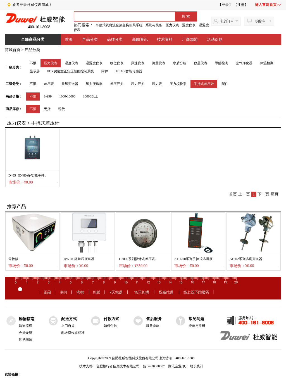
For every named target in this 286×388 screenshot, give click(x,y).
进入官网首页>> (268, 5)
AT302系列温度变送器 (246, 259)
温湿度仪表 (94, 63)
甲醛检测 (221, 63)
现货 (61, 109)
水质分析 (179, 63)
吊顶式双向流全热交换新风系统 (119, 25)
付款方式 (111, 319)
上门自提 (68, 326)
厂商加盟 (190, 39)
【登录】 (225, 5)
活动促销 (215, 39)
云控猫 (13, 259)
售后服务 (154, 319)
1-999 (48, 96)
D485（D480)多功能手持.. (27, 175)
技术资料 (165, 39)
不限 (33, 63)
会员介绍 (25, 333)
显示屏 (35, 71)
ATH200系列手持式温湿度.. (194, 259)
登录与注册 (197, 326)
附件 (104, 71)
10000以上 (90, 96)
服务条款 (152, 326)
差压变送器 (69, 84)
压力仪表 (172, 25)
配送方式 (69, 319)
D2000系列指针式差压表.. (138, 259)
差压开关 (116, 84)
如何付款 (110, 326)
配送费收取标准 (73, 333)
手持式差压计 (204, 84)
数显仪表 (200, 63)
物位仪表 (116, 63)
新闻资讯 (140, 39)
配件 (224, 84)
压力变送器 (94, 84)
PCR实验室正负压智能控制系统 (70, 71)
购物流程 (25, 326)
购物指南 (26, 319)
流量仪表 (158, 63)
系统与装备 (154, 25)
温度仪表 (189, 25)
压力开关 (137, 84)
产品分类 (90, 39)
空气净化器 (244, 63)
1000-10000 (67, 96)
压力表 (157, 84)
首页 (69, 39)
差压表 (49, 84)
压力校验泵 (178, 84)
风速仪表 (137, 63)
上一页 (244, 194)
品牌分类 (115, 39)
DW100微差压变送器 (79, 259)
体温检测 (266, 63)
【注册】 (241, 5)
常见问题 (25, 340)
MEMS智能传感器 (129, 71)
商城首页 (12, 50)
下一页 (263, 194)
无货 (47, 109)
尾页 (274, 194)
